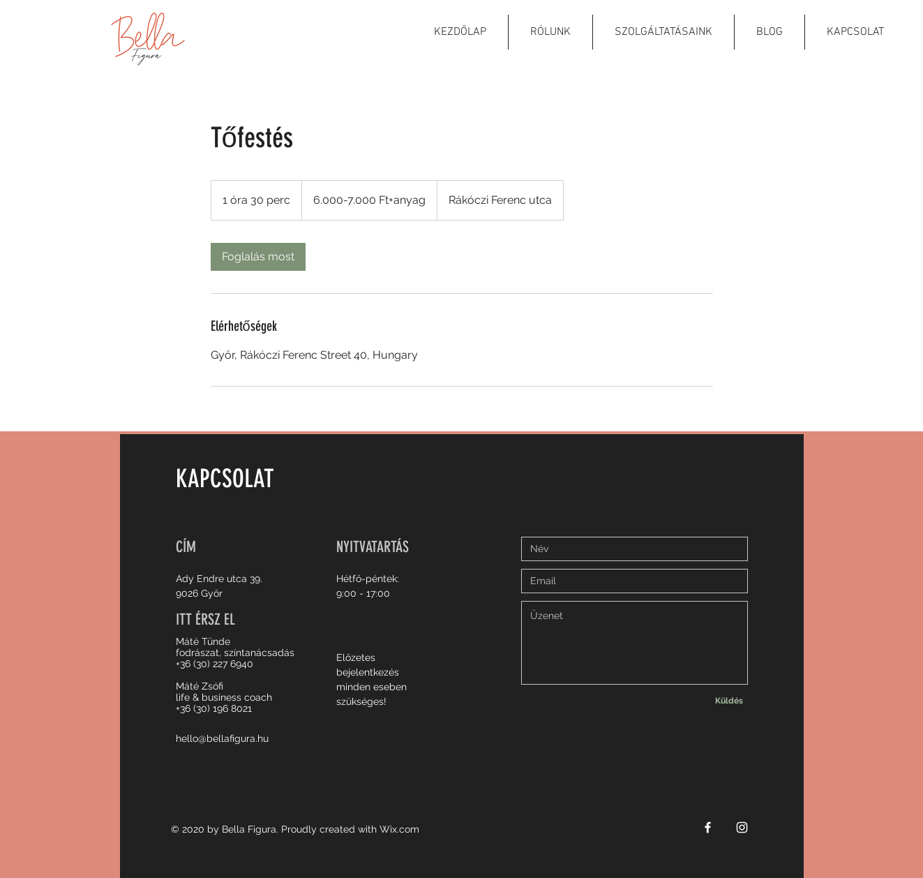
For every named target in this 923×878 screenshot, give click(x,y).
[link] (258, 257)
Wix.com (399, 829)
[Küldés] (729, 700)
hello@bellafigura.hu (222, 738)
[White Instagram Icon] (742, 827)
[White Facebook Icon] (707, 827)
